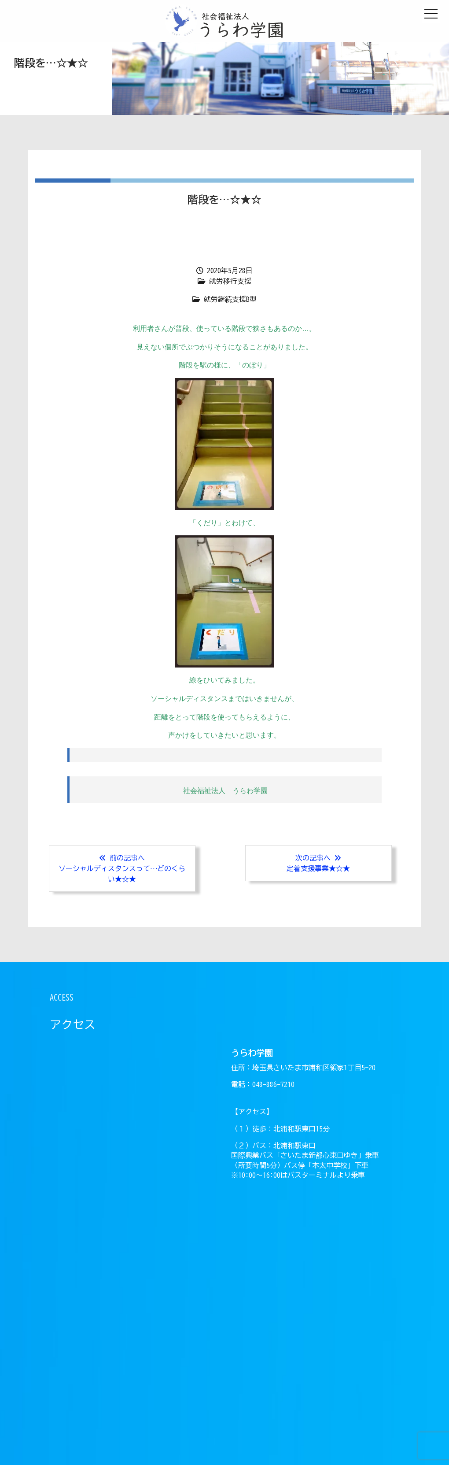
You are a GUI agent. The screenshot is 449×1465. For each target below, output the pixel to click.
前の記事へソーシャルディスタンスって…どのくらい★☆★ (122, 868)
